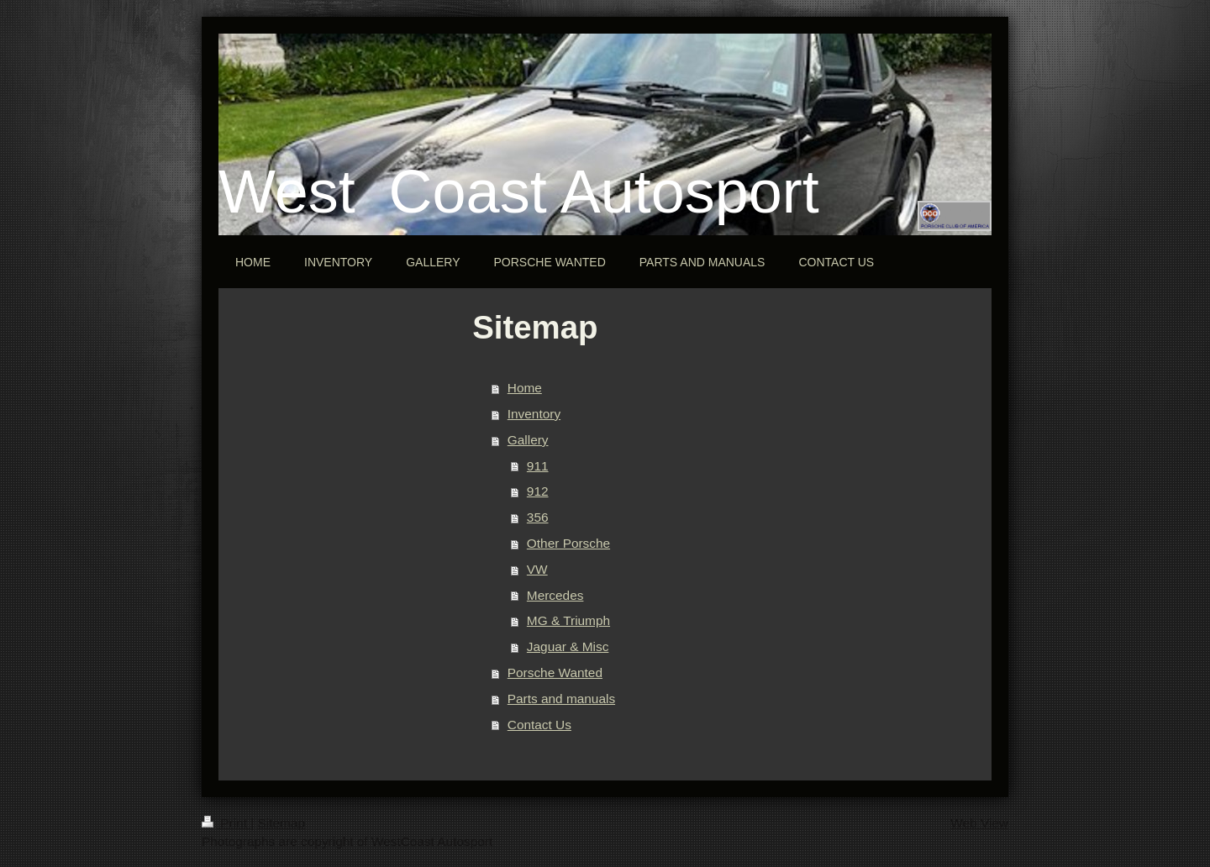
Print (226, 823)
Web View (979, 823)
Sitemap (280, 823)
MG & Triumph (568, 620)
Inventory (534, 414)
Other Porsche (568, 543)
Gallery (528, 440)
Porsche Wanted (555, 672)
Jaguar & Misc (568, 646)
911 (538, 466)
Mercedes (555, 595)
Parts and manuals (561, 698)
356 (538, 517)
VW (537, 569)
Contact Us (539, 724)
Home (525, 388)
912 (538, 491)
